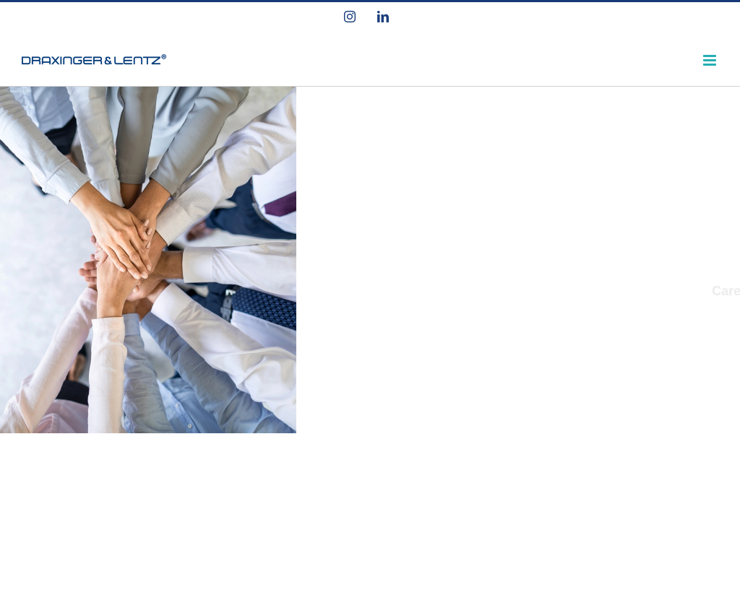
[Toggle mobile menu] (710, 60)
